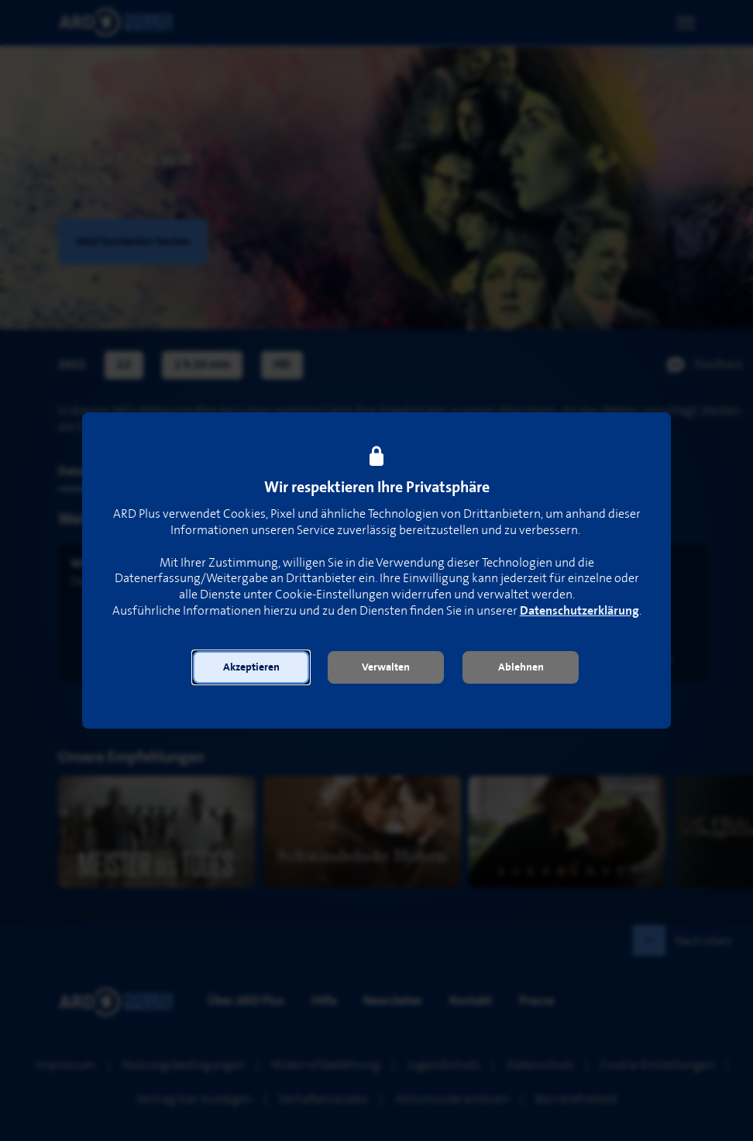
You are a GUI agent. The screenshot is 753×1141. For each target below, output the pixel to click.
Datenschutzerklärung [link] (579, 611)
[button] (251, 667)
